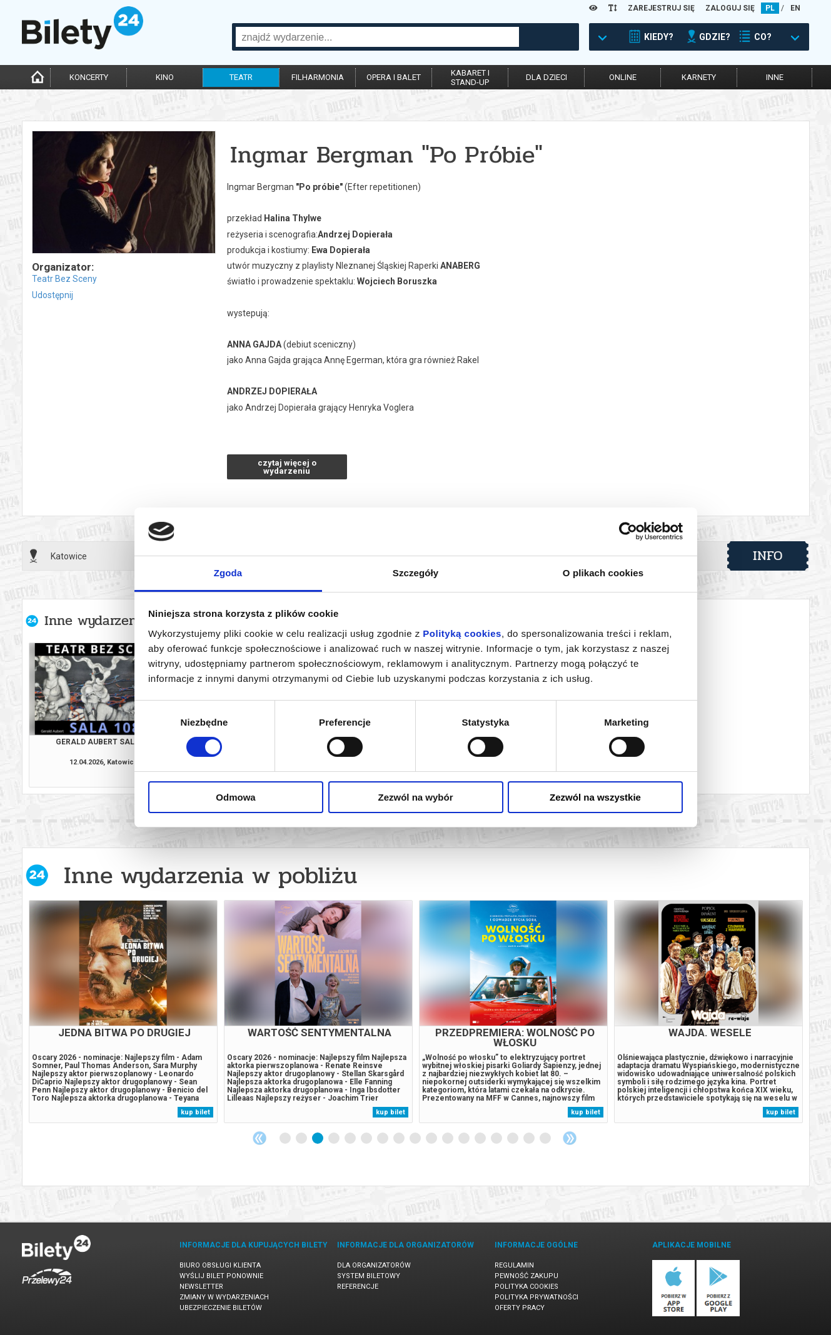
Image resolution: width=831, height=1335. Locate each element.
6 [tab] (367, 1138)
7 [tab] (383, 1138)
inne (774, 77)
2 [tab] (302, 1138)
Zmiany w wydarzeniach (224, 1297)
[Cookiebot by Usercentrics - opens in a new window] (628, 531)
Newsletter (201, 1286)
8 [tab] (399, 1138)
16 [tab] (529, 1138)
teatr (241, 77)
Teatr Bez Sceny (64, 279)
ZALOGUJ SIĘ (730, 8)
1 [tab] (286, 1138)
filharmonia (317, 77)
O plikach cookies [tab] (603, 573)
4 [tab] (334, 1138)
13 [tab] (481, 1138)
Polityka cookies (526, 1286)
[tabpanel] (123, 1011)
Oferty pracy (520, 1308)
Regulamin (514, 1265)
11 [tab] (448, 1138)
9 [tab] (416, 1138)
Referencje (357, 1286)
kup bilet (195, 1112)
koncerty (88, 77)
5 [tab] (351, 1138)
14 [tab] (497, 1138)
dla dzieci (546, 77)
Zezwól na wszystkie (595, 797)
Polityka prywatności (536, 1297)
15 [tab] (513, 1138)
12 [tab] (464, 1138)
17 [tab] (546, 1138)
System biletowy (368, 1276)
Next (570, 1138)
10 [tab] (432, 1138)
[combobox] (377, 37)
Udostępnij (52, 295)
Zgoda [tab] (228, 573)
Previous (259, 1138)
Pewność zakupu (526, 1276)
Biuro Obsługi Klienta (220, 1265)
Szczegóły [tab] (415, 573)
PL (770, 8)
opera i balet (393, 77)
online (623, 77)
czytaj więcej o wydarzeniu (287, 467)
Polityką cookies (462, 633)
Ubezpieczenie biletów (220, 1308)
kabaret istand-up (470, 77)
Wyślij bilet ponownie (221, 1276)
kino (165, 77)
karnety (699, 77)
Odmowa (235, 797)
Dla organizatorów (374, 1265)
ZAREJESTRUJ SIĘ (661, 8)
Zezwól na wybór (415, 797)
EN (795, 8)
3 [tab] (318, 1138)
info (768, 555)
